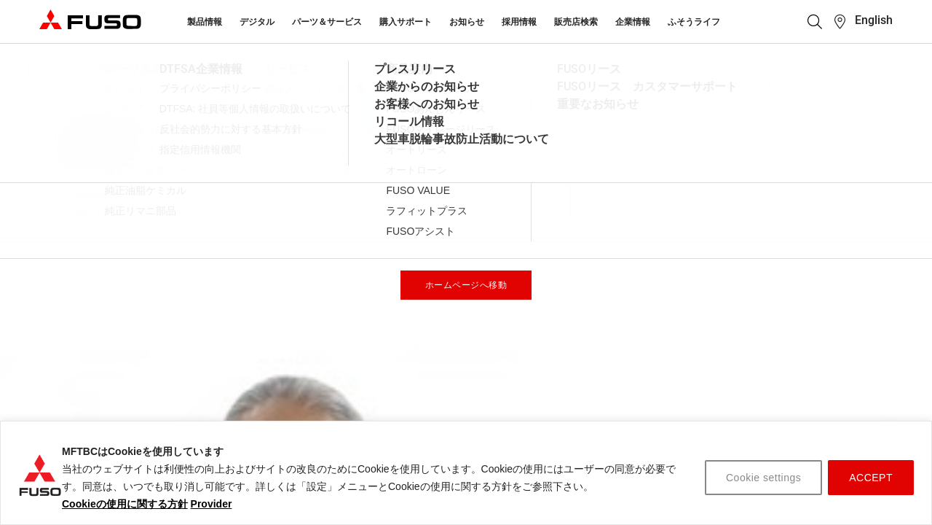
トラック (573, 391)
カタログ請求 (747, 418)
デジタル (257, 22)
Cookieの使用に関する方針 (125, 504)
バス (563, 418)
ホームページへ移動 (466, 285)
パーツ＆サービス (327, 22)
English (874, 20)
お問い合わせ (421, 418)
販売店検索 (576, 22)
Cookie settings (763, 477)
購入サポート (405, 22)
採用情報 (519, 22)
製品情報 (204, 22)
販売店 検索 (743, 391)
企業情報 (632, 22)
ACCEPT (871, 477)
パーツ (244, 391)
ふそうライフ (694, 22)
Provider (211, 504)
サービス (249, 418)
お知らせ (466, 22)
